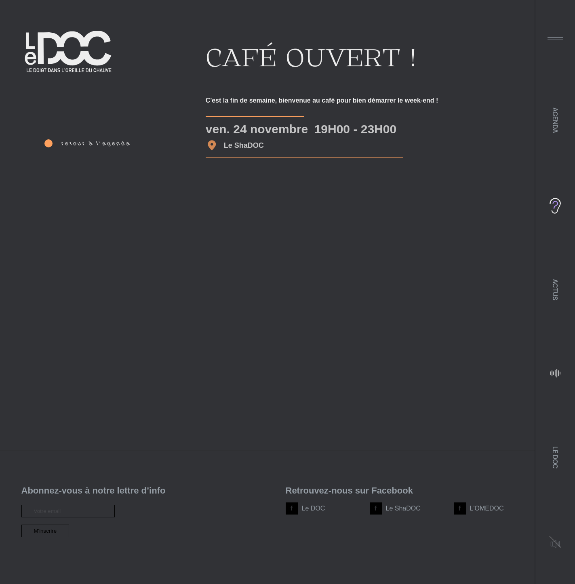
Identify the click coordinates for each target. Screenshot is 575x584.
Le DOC (555, 457)
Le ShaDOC (403, 508)
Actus (555, 289)
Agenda (555, 120)
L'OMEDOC (487, 508)
